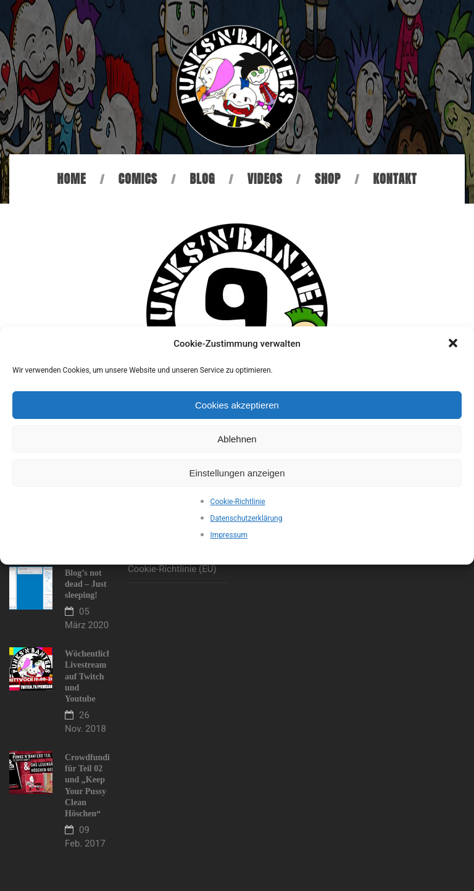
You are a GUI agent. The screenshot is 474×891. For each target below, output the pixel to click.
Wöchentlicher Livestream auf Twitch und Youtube (92, 676)
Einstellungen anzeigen (237, 473)
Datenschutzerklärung (246, 518)
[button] (454, 344)
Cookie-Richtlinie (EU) (172, 568)
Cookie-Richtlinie (237, 501)
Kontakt (395, 178)
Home (71, 178)
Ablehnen (236, 439)
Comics (137, 178)
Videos (265, 178)
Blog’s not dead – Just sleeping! (86, 584)
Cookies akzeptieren (237, 405)
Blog (202, 178)
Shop (328, 178)
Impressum (228, 535)
